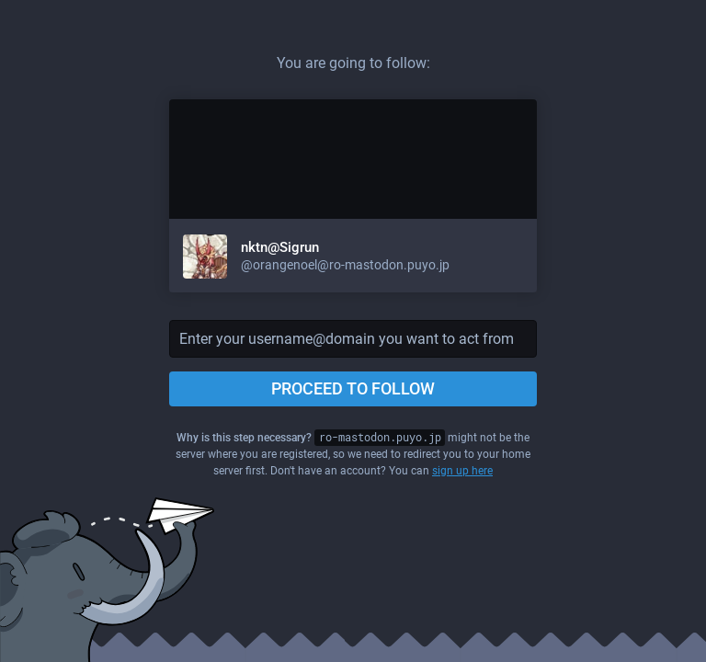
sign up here (462, 470)
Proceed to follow (353, 388)
